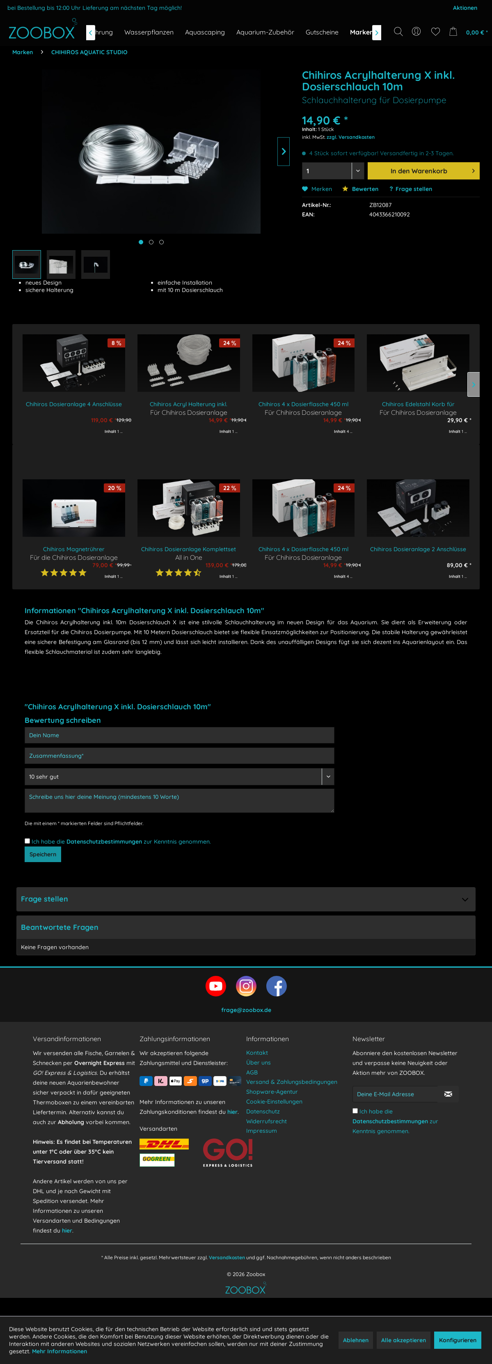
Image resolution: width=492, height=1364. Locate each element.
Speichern (43, 860)
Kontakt (257, 1070)
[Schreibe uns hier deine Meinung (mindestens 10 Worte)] (179, 801)
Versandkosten (227, 1275)
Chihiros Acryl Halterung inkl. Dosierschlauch (188, 404)
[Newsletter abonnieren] (448, 1112)
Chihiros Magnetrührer (74, 549)
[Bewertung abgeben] (179, 776)
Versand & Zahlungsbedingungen (291, 1100)
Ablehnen (355, 1340)
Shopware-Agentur (272, 1109)
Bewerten (360, 189)
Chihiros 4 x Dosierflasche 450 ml (303, 404)
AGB (252, 1090)
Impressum (261, 1148)
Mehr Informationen (59, 1351)
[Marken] (362, 32)
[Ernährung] (97, 32)
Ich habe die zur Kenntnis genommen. (121, 841)
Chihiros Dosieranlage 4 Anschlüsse (74, 404)
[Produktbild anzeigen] (151, 242)
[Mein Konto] (417, 31)
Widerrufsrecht (266, 1139)
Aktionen (465, 8)
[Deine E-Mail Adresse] (395, 1112)
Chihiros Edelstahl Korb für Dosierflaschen (418, 404)
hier (67, 1248)
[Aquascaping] (205, 32)
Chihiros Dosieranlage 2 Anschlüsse (418, 549)
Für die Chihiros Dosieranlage (74, 557)
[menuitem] (417, 31)
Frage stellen (414, 189)
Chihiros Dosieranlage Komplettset (188, 549)
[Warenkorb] (467, 31)
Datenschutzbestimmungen (104, 841)
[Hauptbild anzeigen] (141, 242)
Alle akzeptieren (403, 1340)
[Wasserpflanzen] (149, 32)
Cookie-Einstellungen (274, 1119)
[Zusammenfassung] (179, 756)
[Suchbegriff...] (401, 50)
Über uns (258, 1080)
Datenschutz (263, 1129)
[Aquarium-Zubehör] (265, 32)
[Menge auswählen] (333, 170)
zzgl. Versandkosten (351, 137)
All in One (188, 557)
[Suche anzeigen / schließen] (398, 31)
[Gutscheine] (322, 32)
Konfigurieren (457, 1340)
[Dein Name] (179, 735)
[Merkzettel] (435, 31)
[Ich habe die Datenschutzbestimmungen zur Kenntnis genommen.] (27, 841)
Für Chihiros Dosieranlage (188, 412)
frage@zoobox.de (246, 1028)
